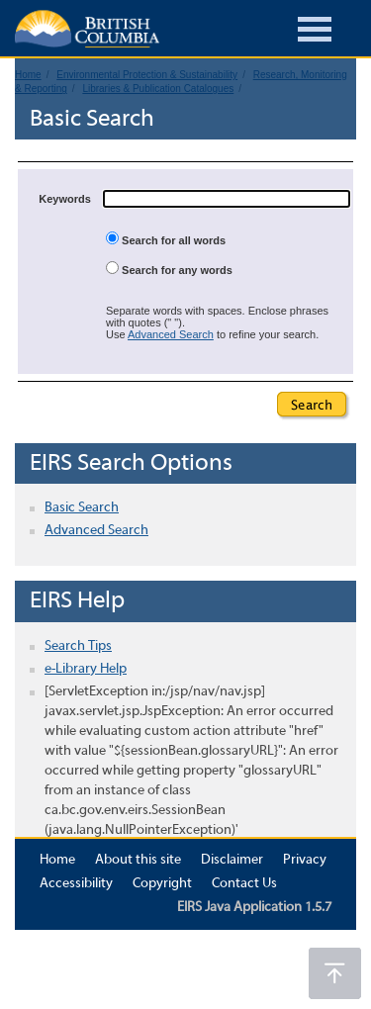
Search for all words (166, 238)
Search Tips (78, 646)
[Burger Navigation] (314, 32)
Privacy (304, 860)
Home (57, 860)
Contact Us (244, 883)
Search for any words (169, 268)
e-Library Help (86, 669)
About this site (138, 860)
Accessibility (76, 883)
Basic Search (82, 508)
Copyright (162, 883)
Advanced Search (171, 334)
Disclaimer (232, 860)
